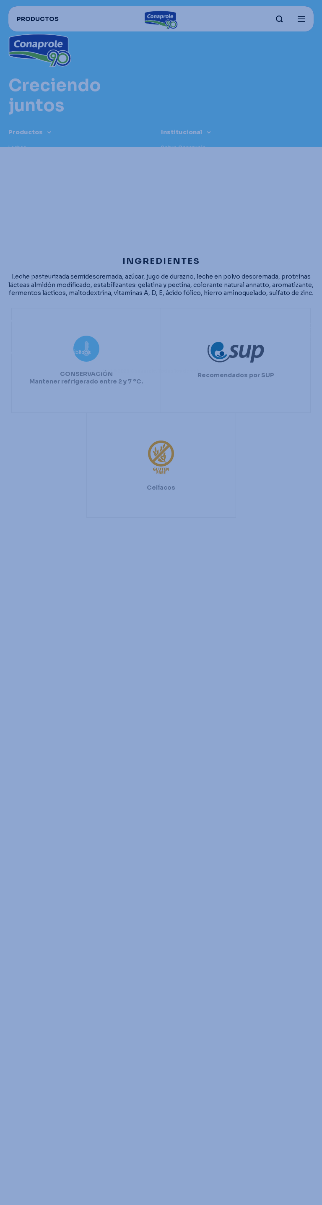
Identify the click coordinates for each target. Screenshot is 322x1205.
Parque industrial (182, 158)
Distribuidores (26, 321)
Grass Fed (174, 189)
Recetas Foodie (28, 310)
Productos (25, 132)
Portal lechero (26, 342)
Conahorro (22, 289)
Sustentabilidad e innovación (198, 179)
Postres (18, 221)
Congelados (24, 189)
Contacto (174, 210)
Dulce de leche (27, 179)
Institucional (182, 132)
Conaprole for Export (36, 279)
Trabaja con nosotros (36, 300)
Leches (17, 147)
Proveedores (25, 331)
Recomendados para (35, 242)
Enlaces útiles (31, 263)
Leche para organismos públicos (49, 352)
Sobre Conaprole (183, 147)
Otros (16, 231)
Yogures (19, 158)
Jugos (16, 210)
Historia (171, 200)
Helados (19, 200)
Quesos (18, 168)
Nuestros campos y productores (203, 168)
